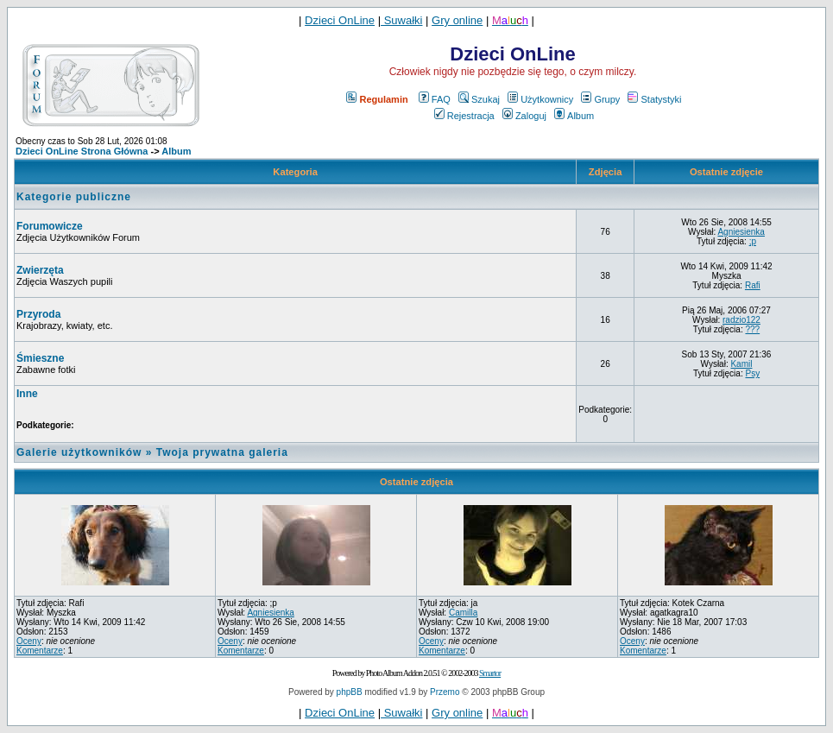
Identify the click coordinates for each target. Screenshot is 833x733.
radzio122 (741, 320)
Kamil (741, 364)
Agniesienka (740, 232)
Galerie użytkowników (79, 452)
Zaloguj (524, 116)
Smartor (490, 673)
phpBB (350, 692)
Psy (752, 373)
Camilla (463, 612)
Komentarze (39, 650)
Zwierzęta (40, 270)
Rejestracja (464, 116)
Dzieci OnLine (340, 20)
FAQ (435, 99)
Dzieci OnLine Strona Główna (82, 151)
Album (574, 116)
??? (752, 329)
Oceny (28, 641)
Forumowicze (49, 226)
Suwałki (401, 20)
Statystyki (654, 99)
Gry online (457, 20)
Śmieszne (40, 358)
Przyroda (38, 314)
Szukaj (479, 99)
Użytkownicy (540, 99)
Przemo (444, 692)
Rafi (752, 285)
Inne (27, 394)
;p (752, 241)
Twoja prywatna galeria (222, 452)
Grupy (600, 99)
